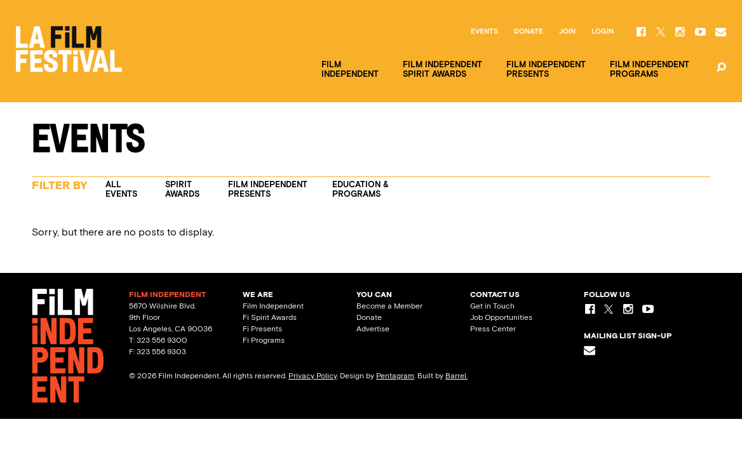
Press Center (493, 328)
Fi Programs (264, 340)
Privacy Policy (312, 375)
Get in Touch (492, 305)
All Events (121, 189)
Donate (528, 32)
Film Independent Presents (267, 189)
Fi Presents (262, 328)
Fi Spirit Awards (270, 317)
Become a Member (389, 305)
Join (567, 32)
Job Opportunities (501, 317)
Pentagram (395, 375)
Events (484, 32)
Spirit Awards (182, 189)
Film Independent (273, 305)
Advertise (372, 328)
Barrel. (456, 375)
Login (602, 32)
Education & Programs (360, 189)
